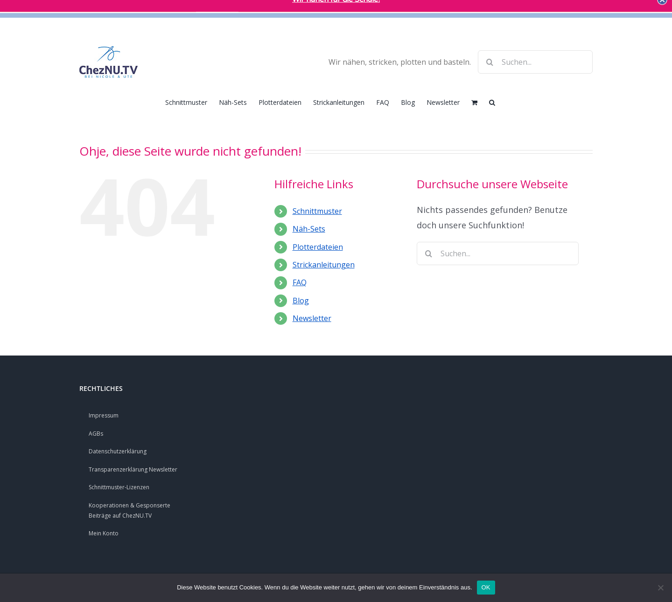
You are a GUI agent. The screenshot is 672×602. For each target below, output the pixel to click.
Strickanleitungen (324, 265)
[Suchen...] (535, 62)
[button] (492, 101)
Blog (301, 300)
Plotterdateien (318, 247)
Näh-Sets (309, 229)
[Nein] (660, 587)
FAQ (300, 282)
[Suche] (489, 62)
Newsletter (312, 318)
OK (486, 587)
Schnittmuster (317, 211)
